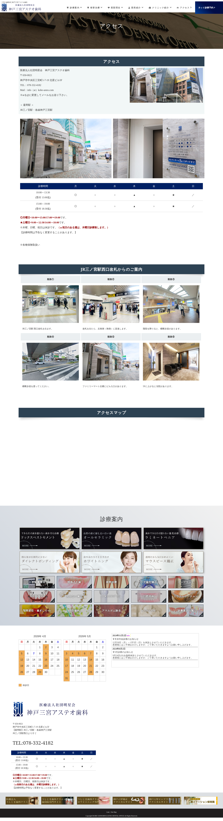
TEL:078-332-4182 (38, 742)
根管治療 (92, 6)
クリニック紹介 (159, 6)
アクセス (184, 6)
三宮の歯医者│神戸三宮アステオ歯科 (14, 1)
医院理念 (114, 6)
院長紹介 (134, 6)
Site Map (113, 812)
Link (107, 812)
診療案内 (71, 6)
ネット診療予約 (207, 6)
